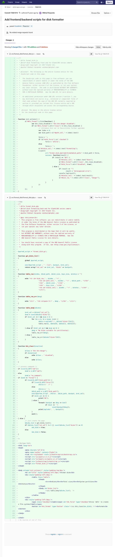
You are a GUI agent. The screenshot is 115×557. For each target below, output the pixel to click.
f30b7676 (41, 7)
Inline (99, 47)
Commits (33, 7)
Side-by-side (108, 47)
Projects (10, 2)
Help (30, 2)
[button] (3, 554)
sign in (62, 534)
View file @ (103, 54)
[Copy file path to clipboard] (46, 54)
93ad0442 (20, 26)
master (28, 26)
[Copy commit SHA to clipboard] (22, 13)
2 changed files (20, 47)
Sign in (109, 2)
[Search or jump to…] (87, 2)
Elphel (10, 7)
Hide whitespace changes (86, 47)
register (55, 534)
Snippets (24, 2)
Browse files (96, 13)
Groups (17, 2)
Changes (13, 40)
